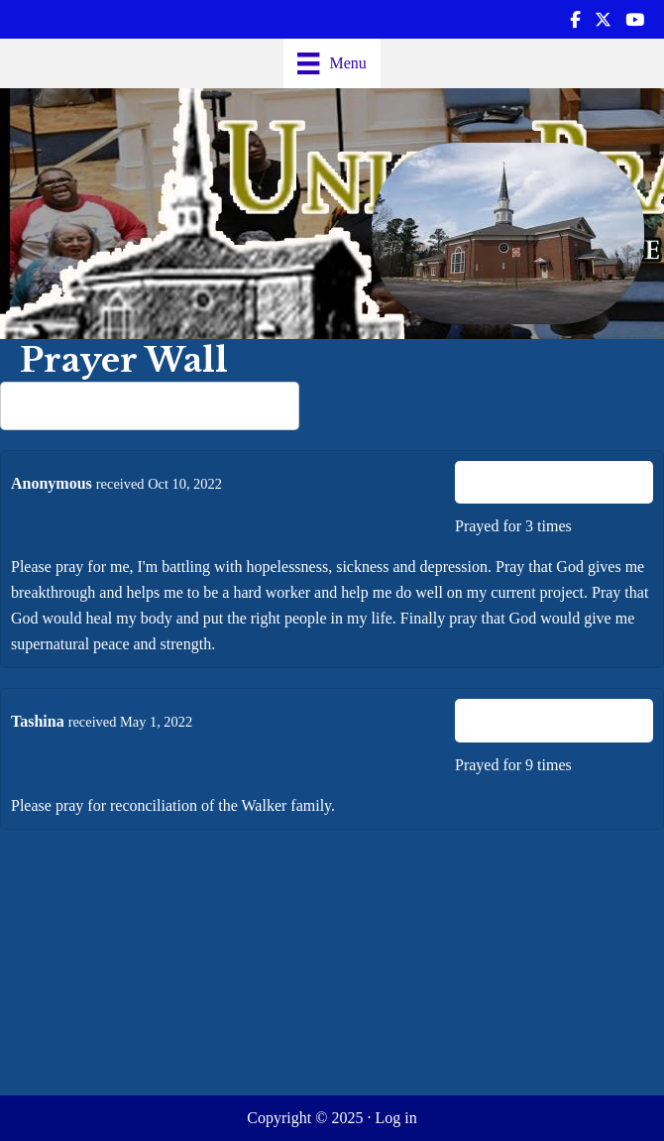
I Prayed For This (554, 482)
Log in (395, 1117)
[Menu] (332, 63)
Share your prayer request (150, 403)
